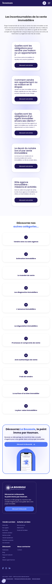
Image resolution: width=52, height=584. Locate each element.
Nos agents (5, 527)
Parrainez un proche (7, 540)
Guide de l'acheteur (22, 530)
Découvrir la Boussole (19, 509)
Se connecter (6, 542)
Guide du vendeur (7, 532)
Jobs (3, 557)
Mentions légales (36, 579)
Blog (3, 552)
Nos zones (5, 530)
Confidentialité (9, 579)
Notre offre (5, 525)
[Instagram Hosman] (6, 568)
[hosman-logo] (7, 3)
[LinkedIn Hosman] (9, 568)
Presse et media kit (7, 555)
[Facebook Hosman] (3, 568)
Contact (19, 550)
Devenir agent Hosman (8, 560)
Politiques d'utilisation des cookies (22, 579)
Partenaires (5, 550)
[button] (4, 581)
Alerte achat (20, 527)
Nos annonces (21, 525)
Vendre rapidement (7, 537)
